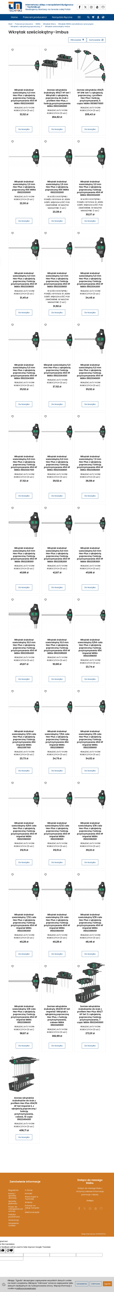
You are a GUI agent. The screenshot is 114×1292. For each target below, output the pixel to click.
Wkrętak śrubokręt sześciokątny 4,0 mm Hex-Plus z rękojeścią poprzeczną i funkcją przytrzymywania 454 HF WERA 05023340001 (24, 97)
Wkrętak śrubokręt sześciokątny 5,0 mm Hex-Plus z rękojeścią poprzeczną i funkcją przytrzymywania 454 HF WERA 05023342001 (90, 280)
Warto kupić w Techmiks (31, 1195)
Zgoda (107, 1283)
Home (14, 17)
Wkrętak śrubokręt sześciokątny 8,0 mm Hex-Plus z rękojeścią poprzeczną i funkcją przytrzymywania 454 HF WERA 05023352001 (57, 555)
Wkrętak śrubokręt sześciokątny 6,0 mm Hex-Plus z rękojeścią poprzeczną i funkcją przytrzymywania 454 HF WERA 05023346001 (90, 372)
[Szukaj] (88, 17)
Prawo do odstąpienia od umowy (15, 1206)
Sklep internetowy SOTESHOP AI (93, 1231)
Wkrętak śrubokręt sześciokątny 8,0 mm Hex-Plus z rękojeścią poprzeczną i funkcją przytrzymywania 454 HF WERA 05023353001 (90, 555)
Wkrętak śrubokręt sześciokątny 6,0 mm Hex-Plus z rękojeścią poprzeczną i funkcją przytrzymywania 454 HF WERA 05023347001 (24, 464)
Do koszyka (24, 129)
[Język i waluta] (103, 17)
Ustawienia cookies (13, 1222)
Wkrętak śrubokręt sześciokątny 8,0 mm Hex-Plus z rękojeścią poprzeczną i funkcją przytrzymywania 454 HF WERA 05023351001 (24, 555)
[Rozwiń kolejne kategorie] (79, 17)
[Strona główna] (15, 6)
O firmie (28, 1187)
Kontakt (28, 1191)
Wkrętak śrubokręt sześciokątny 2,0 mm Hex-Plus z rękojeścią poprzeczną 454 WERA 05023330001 (24, 187)
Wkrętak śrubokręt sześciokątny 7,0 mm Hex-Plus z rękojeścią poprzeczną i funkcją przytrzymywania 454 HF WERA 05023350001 (90, 464)
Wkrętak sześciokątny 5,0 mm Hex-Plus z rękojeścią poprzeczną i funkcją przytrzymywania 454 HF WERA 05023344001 (57, 371)
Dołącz (90, 1201)
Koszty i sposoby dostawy (12, 1193)
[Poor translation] (9, 1248)
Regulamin (13, 1187)
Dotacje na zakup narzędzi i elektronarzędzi (32, 1206)
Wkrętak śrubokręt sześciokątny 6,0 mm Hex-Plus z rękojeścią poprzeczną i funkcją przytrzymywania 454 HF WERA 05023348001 (57, 464)
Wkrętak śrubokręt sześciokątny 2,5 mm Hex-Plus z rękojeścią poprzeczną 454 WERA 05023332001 (57, 187)
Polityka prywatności (14, 1213)
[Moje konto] (98, 17)
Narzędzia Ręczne (62, 17)
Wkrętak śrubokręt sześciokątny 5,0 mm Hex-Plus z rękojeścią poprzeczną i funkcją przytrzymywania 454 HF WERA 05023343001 (24, 372)
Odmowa (95, 1283)
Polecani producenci (35, 17)
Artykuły (28, 1200)
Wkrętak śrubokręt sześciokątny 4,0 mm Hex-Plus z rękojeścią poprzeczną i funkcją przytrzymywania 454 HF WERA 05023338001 (24, 280)
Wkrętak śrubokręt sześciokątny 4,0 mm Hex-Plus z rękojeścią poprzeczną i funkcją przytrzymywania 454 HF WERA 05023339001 (57, 280)
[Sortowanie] (96, 40)
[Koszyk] (93, 17)
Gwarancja (13, 1217)
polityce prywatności (26, 1288)
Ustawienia (82, 1283)
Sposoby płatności (12, 1200)
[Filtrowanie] (75, 40)
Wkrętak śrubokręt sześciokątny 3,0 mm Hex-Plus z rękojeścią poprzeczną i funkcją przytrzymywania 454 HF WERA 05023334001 (90, 189)
